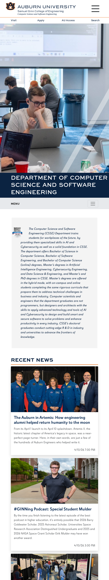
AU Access (68, 20)
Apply (40, 20)
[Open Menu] (95, 9)
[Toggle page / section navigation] (93, 203)
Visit (14, 20)
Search (95, 20)
